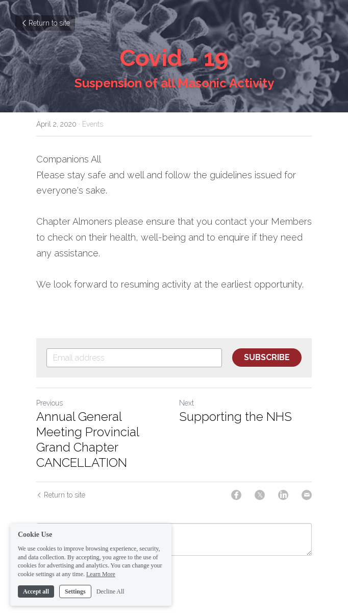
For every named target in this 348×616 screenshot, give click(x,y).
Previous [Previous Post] (49, 403)
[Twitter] (260, 495)
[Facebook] (236, 495)
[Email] (307, 495)
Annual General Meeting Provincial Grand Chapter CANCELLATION (87, 439)
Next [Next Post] (186, 403)
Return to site (45, 23)
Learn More (100, 586)
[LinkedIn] (283, 495)
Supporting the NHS (235, 416)
